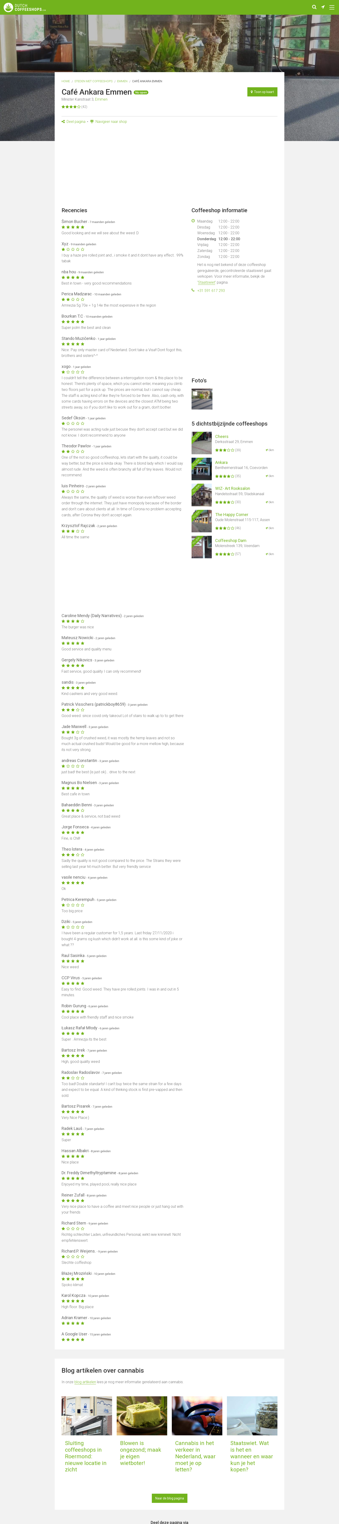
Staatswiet (206, 282)
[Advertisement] (169, 167)
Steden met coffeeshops (93, 81)
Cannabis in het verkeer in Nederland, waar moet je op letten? (195, 1456)
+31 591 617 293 (211, 290)
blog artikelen (85, 1382)
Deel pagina (73, 121)
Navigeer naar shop (108, 121)
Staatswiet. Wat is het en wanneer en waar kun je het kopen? (251, 1456)
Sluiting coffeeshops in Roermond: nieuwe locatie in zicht (86, 1456)
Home (66, 81)
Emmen (122, 81)
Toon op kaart (262, 92)
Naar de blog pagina (169, 1498)
